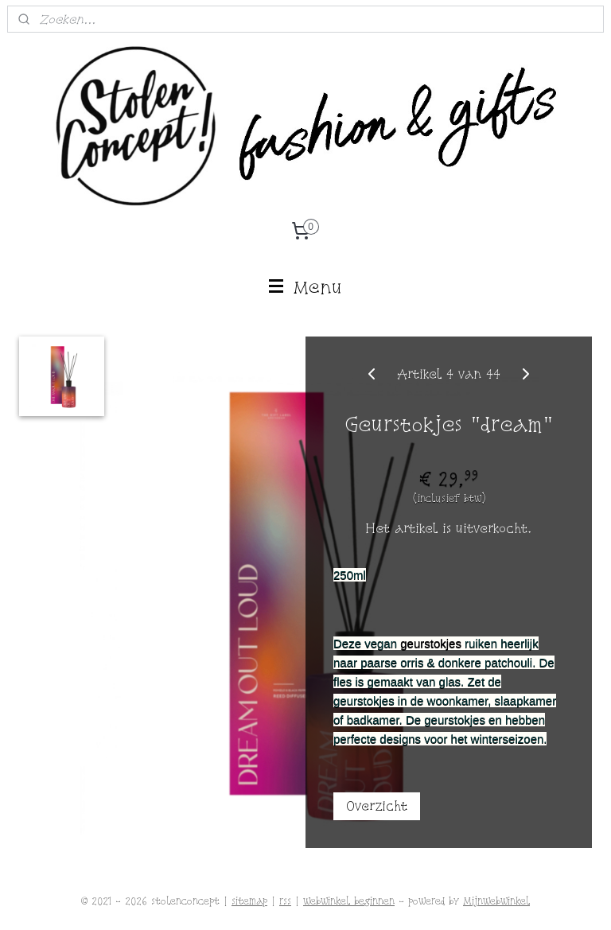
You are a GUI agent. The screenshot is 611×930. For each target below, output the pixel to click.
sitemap (249, 901)
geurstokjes (430, 643)
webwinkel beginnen (349, 901)
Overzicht (376, 806)
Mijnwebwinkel (496, 901)
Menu (306, 287)
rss (285, 901)
